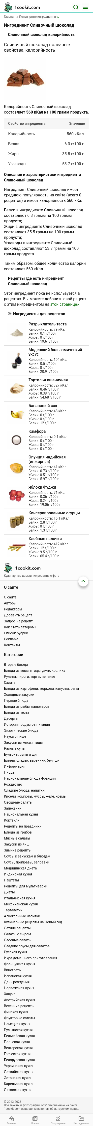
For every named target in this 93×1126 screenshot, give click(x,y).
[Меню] (85, 7)
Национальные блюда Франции (30, 778)
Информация (14, 766)
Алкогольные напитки (22, 916)
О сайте (10, 597)
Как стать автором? (20, 627)
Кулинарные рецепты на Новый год (33, 922)
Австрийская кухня (19, 1000)
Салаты (10, 683)
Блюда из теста (16, 712)
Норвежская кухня (19, 988)
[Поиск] (76, 7)
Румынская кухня (18, 1030)
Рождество (13, 784)
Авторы (10, 603)
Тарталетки (13, 910)
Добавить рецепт (18, 615)
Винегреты (13, 970)
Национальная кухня (21, 814)
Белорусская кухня (19, 1060)
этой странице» (64, 304)
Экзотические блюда (21, 730)
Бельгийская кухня (19, 1036)
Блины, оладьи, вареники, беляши (31, 760)
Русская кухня (15, 952)
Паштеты (11, 880)
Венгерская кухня (18, 1048)
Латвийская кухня (18, 1072)
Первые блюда (16, 701)
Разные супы (14, 748)
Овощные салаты (18, 802)
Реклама (11, 639)
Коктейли (11, 820)
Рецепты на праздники (22, 826)
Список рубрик (16, 633)
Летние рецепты (17, 928)
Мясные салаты (17, 838)
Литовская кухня (17, 1090)
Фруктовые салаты (19, 1018)
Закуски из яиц (16, 844)
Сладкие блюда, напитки (24, 790)
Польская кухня (17, 1042)
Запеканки (12, 808)
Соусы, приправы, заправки (26, 862)
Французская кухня (19, 964)
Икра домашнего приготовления (30, 958)
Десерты (11, 718)
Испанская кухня (18, 976)
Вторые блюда (16, 665)
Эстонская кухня (17, 1078)
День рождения (17, 982)
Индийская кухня (18, 874)
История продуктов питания (27, 724)
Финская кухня (16, 1012)
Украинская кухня (18, 1066)
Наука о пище (15, 736)
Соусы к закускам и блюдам (27, 856)
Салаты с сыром (17, 934)
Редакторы (13, 609)
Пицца (9, 772)
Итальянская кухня (19, 898)
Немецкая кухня (17, 1024)
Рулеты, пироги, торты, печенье (29, 677)
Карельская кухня (18, 1084)
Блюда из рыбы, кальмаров (26, 706)
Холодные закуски (19, 695)
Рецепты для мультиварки (25, 886)
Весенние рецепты (19, 1006)
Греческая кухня (17, 1054)
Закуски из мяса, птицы (23, 742)
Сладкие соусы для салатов (27, 946)
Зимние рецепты (17, 850)
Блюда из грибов (18, 832)
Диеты (9, 892)
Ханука (9, 994)
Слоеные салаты (17, 940)
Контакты (12, 645)
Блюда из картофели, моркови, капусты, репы (41, 689)
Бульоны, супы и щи (20, 754)
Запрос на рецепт (18, 621)
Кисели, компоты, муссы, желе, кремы (35, 796)
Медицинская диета (20, 868)
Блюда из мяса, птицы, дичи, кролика (34, 671)
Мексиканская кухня (21, 904)
